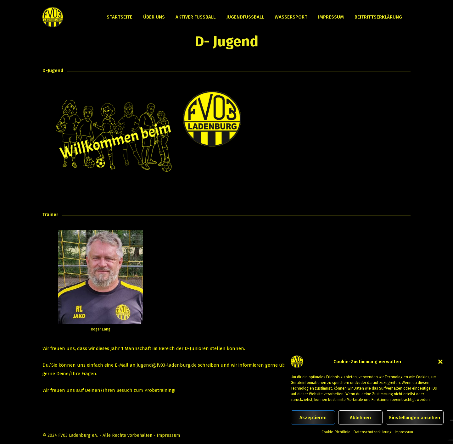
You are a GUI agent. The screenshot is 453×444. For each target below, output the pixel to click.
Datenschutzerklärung (373, 432)
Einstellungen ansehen (414, 417)
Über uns (154, 17)
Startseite (119, 17)
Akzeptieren (313, 417)
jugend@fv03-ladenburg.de (167, 365)
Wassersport (291, 17)
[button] (440, 361)
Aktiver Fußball (195, 17)
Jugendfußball (245, 17)
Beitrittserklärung (378, 17)
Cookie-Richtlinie (336, 432)
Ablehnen (360, 417)
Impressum (404, 432)
